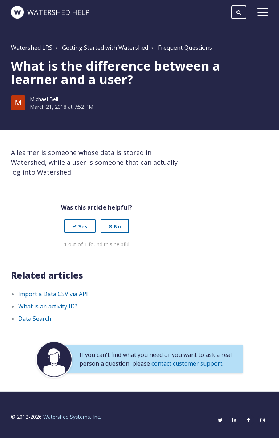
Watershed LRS (31, 48)
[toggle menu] (262, 12)
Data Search (34, 319)
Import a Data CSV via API (53, 294)
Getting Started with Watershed (105, 48)
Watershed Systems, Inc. (72, 416)
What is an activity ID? (47, 306)
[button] (80, 226)
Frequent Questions (185, 48)
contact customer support (186, 363)
